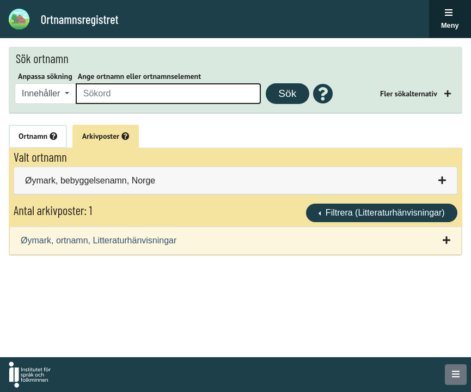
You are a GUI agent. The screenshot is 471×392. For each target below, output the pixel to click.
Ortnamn (38, 136)
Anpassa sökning (45, 76)
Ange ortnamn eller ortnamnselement (139, 76)
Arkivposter (105, 136)
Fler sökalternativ (409, 94)
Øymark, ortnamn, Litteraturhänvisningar (98, 240)
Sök (287, 93)
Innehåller (42, 93)
